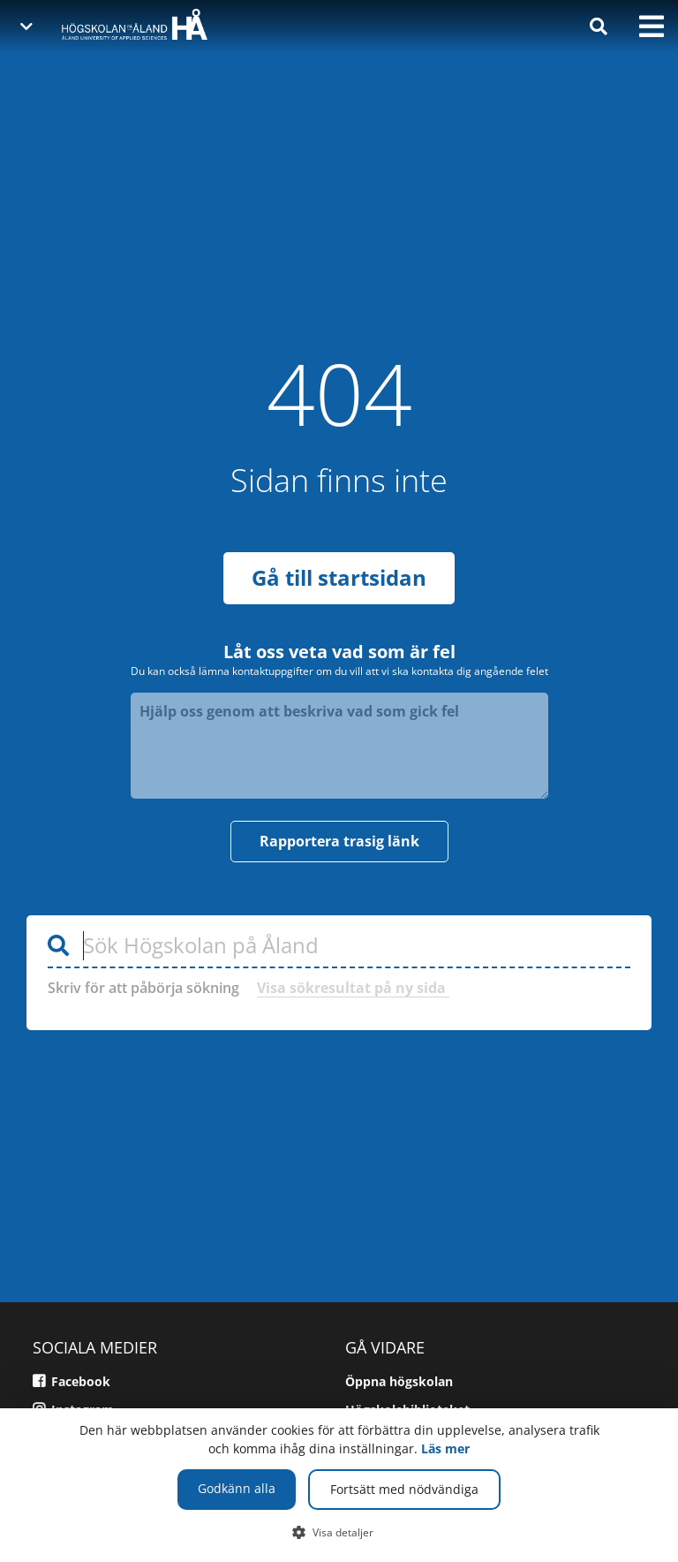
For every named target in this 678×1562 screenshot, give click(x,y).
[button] (339, 1532)
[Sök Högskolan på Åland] (339, 943)
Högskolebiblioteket (407, 1406)
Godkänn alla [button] (236, 1488)
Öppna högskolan (399, 1377)
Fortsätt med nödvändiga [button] (404, 1489)
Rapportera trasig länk (339, 837)
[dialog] (339, 1485)
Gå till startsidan (339, 573)
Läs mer (445, 1448)
